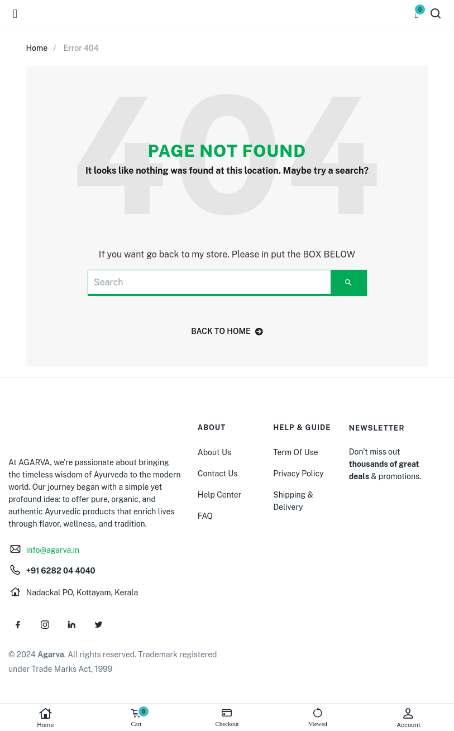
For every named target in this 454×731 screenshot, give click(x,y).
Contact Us (217, 473)
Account (408, 718)
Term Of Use (295, 452)
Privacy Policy (298, 473)
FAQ (205, 516)
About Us (214, 452)
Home (45, 718)
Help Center (219, 494)
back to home (227, 331)
